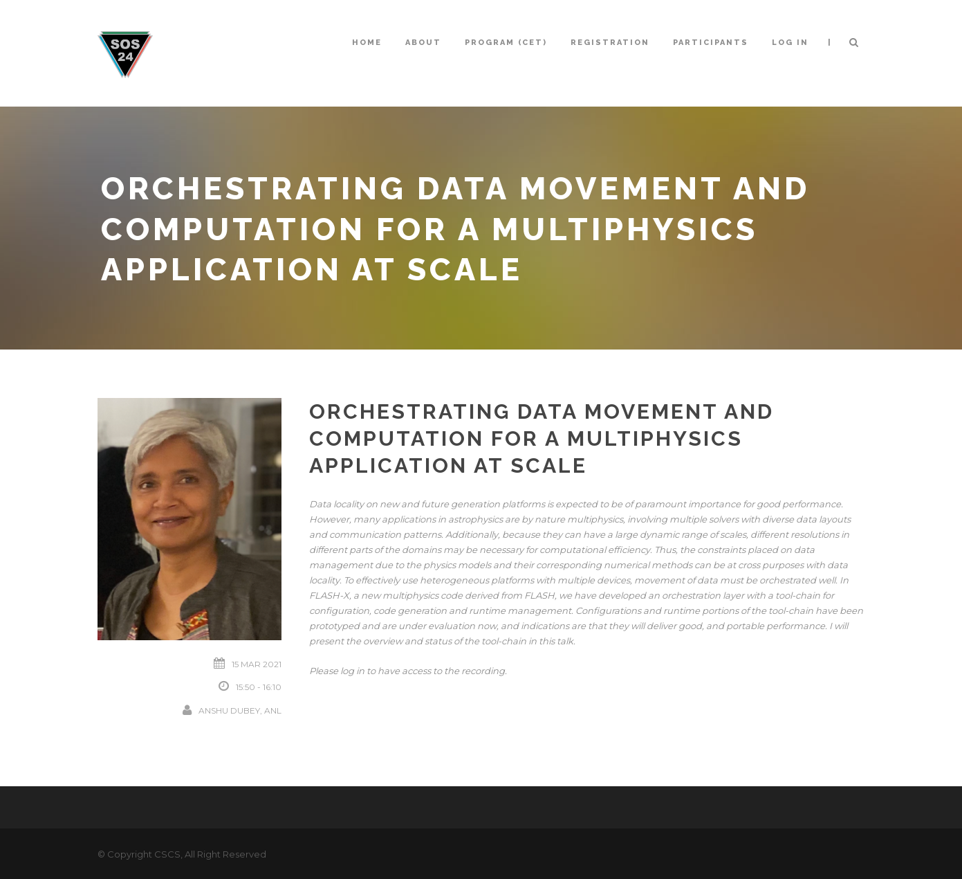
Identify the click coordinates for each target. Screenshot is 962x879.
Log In (790, 42)
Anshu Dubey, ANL (239, 710)
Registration (610, 42)
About (423, 42)
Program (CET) (506, 42)
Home (367, 42)
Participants (710, 42)
